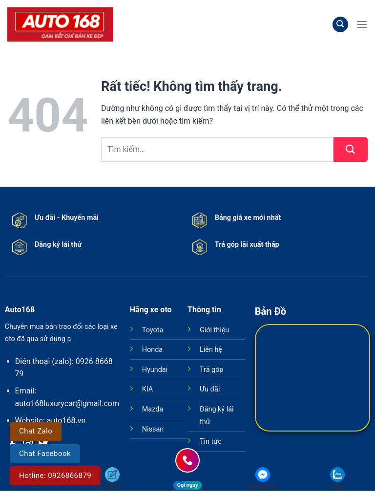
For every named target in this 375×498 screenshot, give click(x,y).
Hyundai (154, 370)
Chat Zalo (35, 431)
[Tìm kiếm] (340, 25)
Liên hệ (211, 350)
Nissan (153, 429)
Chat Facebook (45, 453)
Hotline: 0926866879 (55, 475)
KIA (147, 389)
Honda (152, 350)
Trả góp (211, 370)
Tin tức (211, 441)
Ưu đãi (210, 389)
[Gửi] (350, 149)
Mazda (152, 409)
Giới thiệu (214, 330)
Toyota (152, 330)
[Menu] (362, 24)
